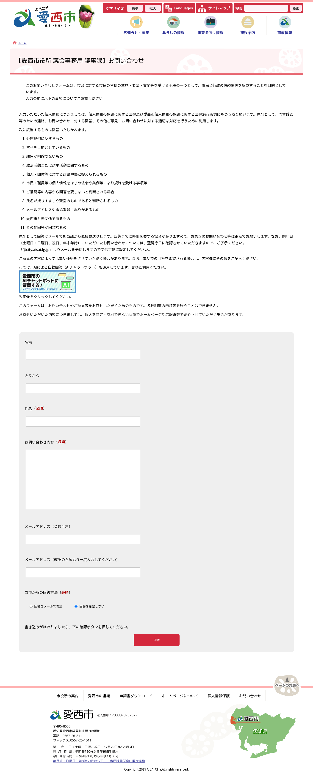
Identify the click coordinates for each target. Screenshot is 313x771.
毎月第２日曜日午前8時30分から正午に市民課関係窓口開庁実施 (99, 759)
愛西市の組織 (99, 694)
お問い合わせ (250, 694)
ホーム (20, 43)
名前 (28, 342)
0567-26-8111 (73, 733)
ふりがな (32, 375)
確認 (156, 640)
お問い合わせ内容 (39, 442)
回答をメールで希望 (48, 606)
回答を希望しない (91, 606)
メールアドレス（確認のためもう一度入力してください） (72, 559)
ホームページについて (180, 694)
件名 (28, 408)
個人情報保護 (219, 694)
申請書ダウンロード (135, 694)
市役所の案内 (68, 694)
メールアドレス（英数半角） (48, 526)
